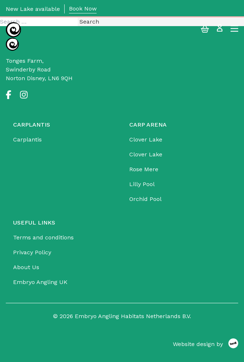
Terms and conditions (43, 237)
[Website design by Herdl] (205, 344)
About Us (26, 267)
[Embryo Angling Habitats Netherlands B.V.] (13, 29)
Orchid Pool (145, 199)
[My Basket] (205, 30)
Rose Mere (143, 169)
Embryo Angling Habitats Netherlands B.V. (133, 316)
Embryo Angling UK (40, 282)
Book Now (83, 8)
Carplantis (27, 139)
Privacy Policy (32, 252)
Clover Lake (145, 139)
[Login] (219, 30)
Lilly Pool (142, 184)
